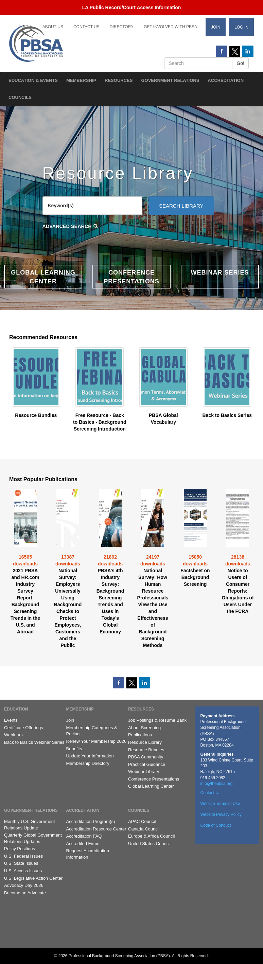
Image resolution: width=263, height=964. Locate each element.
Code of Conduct (215, 825)
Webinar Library (143, 771)
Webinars (13, 734)
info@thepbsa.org (216, 783)
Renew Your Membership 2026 (96, 741)
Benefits (74, 748)
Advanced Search (67, 226)
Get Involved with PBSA (170, 26)
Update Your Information (90, 755)
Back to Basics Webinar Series (34, 742)
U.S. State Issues (21, 863)
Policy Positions (19, 848)
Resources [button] (119, 80)
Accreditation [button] (226, 80)
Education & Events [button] (33, 80)
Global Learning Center (151, 786)
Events (11, 720)
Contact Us (86, 26)
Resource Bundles (146, 749)
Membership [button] (81, 80)
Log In (241, 27)
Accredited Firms (83, 843)
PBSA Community (145, 756)
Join (215, 27)
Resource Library (145, 742)
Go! (240, 63)
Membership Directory (87, 763)
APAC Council (142, 821)
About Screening (144, 727)
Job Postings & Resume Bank (157, 720)
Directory (122, 26)
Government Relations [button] (170, 80)
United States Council (149, 843)
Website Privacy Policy (221, 814)
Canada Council (144, 828)
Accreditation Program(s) (90, 821)
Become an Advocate (25, 892)
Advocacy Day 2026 (23, 885)
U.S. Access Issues (23, 870)
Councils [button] (20, 97)
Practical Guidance (146, 764)
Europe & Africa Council (151, 836)
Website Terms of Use (220, 803)
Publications (140, 734)
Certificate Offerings (23, 727)
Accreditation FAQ (84, 836)
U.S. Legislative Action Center (33, 878)
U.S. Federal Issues (23, 856)
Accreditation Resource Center (96, 828)
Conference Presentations (153, 779)
